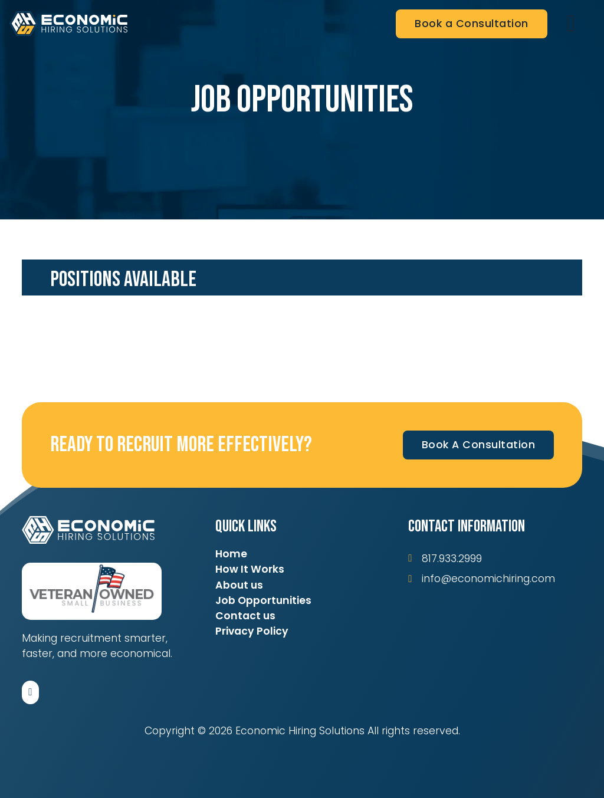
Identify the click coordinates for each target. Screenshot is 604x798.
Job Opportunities (263, 600)
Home (231, 554)
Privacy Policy (251, 631)
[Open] (571, 23)
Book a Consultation (471, 24)
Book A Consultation (479, 445)
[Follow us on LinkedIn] (30, 692)
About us (239, 585)
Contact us (245, 616)
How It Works (249, 569)
